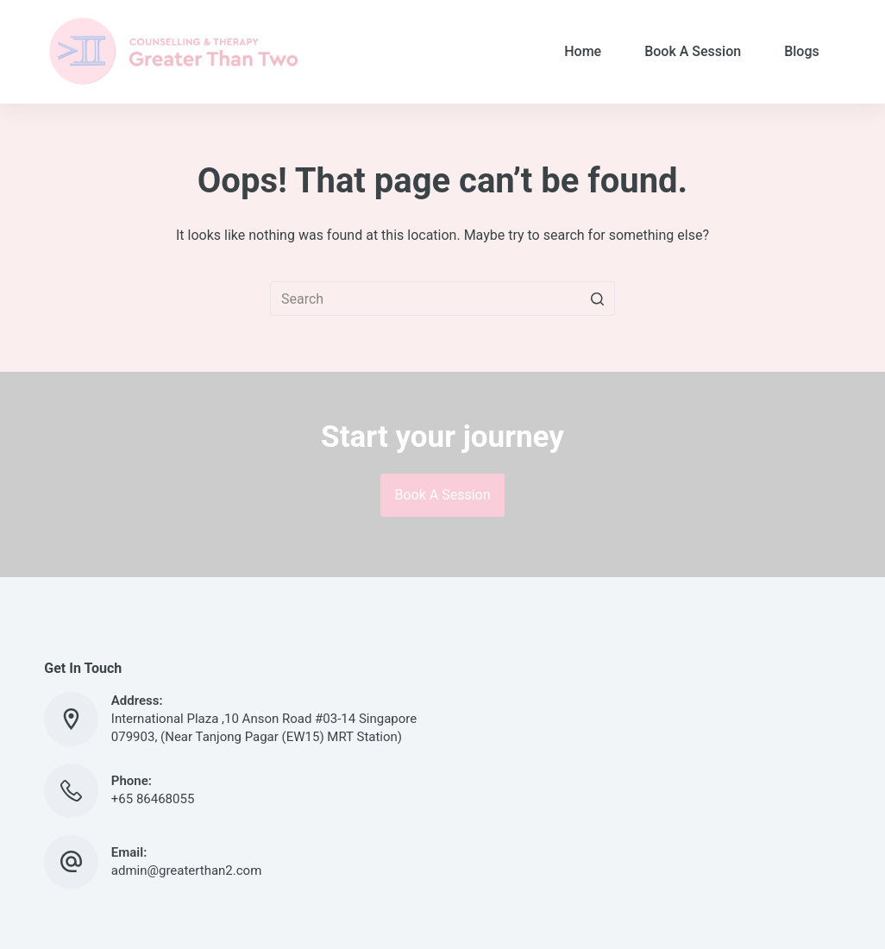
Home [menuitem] (582, 51)
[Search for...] (442, 298)
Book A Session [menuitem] (692, 51)
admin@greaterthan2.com (186, 870)
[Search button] (598, 298)
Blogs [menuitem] (801, 51)
